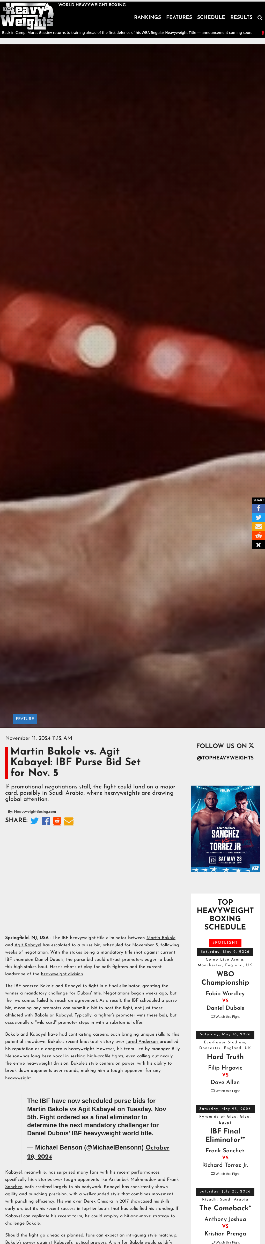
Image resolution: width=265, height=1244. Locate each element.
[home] (27, 16)
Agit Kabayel (27, 945)
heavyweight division (62, 974)
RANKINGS (147, 17)
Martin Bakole (160, 938)
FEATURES (179, 17)
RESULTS (241, 17)
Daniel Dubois (49, 959)
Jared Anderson (142, 1042)
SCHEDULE (211, 17)
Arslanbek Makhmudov (132, 1179)
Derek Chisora (98, 1201)
